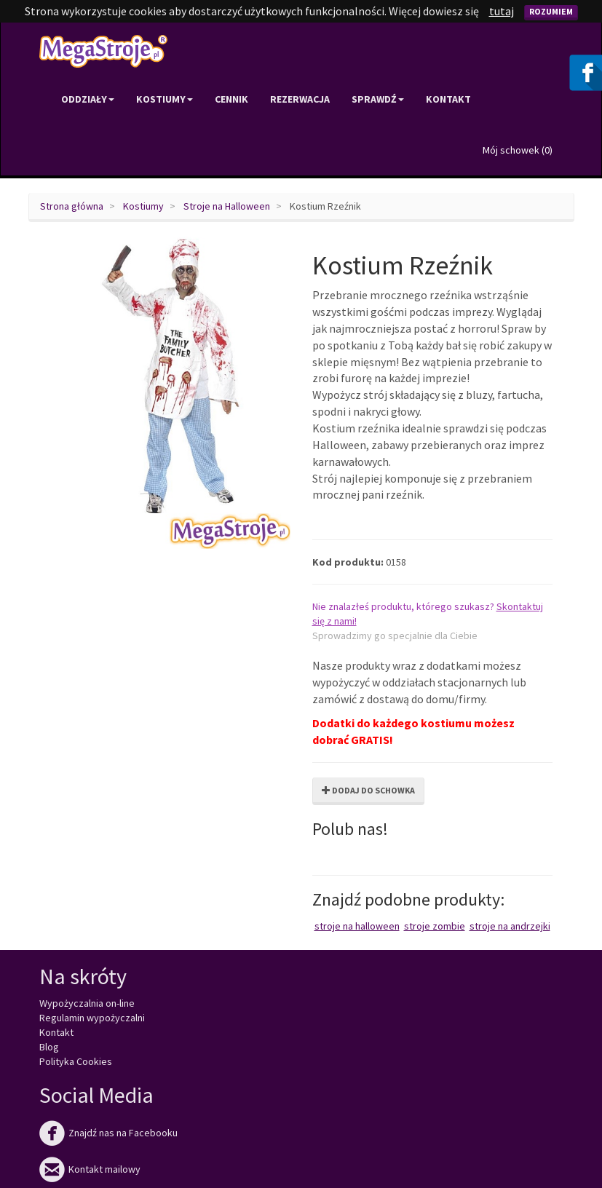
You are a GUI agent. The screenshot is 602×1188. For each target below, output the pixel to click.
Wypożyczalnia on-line (87, 1003)
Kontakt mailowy (89, 1169)
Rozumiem (551, 11)
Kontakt (448, 99)
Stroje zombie (434, 925)
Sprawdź (378, 99)
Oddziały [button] (87, 99)
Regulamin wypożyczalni (92, 1017)
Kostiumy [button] (164, 99)
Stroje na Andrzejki (510, 925)
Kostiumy (143, 206)
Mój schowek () (518, 150)
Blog (49, 1046)
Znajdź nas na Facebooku (108, 1132)
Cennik (231, 99)
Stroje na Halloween (226, 206)
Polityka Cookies (75, 1061)
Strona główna (71, 206)
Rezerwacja (300, 99)
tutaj (501, 11)
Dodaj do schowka (368, 790)
